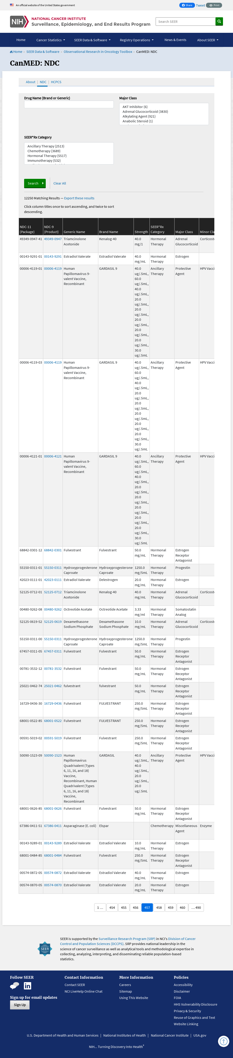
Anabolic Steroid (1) (164, 121)
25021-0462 (53, 685)
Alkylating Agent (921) (164, 116)
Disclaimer (182, 991)
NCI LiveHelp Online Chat (83, 991)
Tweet (200, 5)
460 (182, 907)
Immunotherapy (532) (69, 160)
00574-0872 (53, 872)
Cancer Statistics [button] (49, 40)
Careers (125, 984)
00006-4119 (53, 268)
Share (188, 5)
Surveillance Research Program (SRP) (127, 938)
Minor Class (209, 231)
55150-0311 (53, 567)
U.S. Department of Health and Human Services (63, 1035)
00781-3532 (53, 668)
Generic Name (74, 231)
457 (147, 907)
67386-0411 (53, 825)
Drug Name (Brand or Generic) (47, 98)
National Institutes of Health (124, 1035)
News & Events (175, 39)
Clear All (59, 183)
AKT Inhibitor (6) (164, 106)
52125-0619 (53, 621)
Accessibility (183, 984)
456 (135, 907)
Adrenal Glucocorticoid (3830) (164, 111)
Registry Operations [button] (135, 40)
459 (170, 907)
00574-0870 (53, 885)
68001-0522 (53, 720)
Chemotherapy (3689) (69, 151)
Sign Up (20, 1004)
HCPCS (56, 82)
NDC (43, 82)
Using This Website (133, 997)
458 (159, 907)
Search (33, 183)
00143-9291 (53, 256)
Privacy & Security (187, 1011)
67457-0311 (53, 651)
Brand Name (108, 231)
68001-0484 (53, 855)
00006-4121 (53, 456)
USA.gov (199, 1035)
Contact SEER (75, 984)
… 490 (196, 907)
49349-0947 (53, 238)
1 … (100, 907)
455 (124, 907)
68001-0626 (53, 808)
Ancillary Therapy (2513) (69, 146)
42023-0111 (53, 579)
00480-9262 (53, 609)
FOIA (177, 997)
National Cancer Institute (170, 1035)
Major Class (128, 98)
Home (20, 39)
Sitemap (125, 991)
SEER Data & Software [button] (91, 40)
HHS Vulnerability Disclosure (195, 1004)
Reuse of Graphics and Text (194, 1017)
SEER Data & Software (42, 51)
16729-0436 (53, 703)
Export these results (79, 198)
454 (112, 907)
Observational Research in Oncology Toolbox (98, 51)
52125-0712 (53, 592)
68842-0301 (53, 550)
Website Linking (186, 1024)
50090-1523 (53, 755)
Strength (141, 231)
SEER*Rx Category (37, 137)
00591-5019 (53, 738)
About (30, 82)
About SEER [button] (206, 40)
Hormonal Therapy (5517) (69, 155)
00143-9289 (53, 843)
